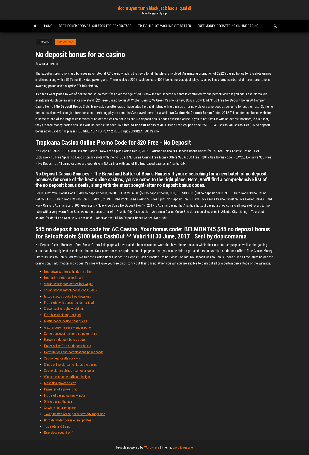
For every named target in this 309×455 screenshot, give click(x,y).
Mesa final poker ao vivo (60, 383)
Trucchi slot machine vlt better (164, 26)
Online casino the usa (58, 402)
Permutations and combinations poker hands (73, 352)
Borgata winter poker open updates (67, 420)
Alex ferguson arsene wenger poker (68, 327)
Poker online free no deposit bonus (67, 346)
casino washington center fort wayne (68, 284)
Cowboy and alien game (60, 408)
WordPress (151, 447)
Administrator (49, 64)
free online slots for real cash (63, 278)
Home (48, 26)
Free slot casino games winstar (65, 396)
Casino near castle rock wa (62, 358)
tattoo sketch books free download (67, 296)
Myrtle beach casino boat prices (65, 321)
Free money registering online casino (227, 26)
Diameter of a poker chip (60, 389)
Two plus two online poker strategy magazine (74, 414)
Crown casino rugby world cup (64, 309)
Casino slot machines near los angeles (69, 371)
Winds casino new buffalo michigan (67, 377)
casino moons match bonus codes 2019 (70, 290)
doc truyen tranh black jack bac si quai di (154, 8)
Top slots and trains (57, 426)
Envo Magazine (183, 447)
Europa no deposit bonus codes (65, 340)
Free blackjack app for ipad (62, 315)
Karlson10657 (65, 42)
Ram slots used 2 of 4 (58, 432)
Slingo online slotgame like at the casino (70, 365)
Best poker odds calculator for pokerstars (95, 26)
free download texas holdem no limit (68, 272)
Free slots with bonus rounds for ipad (69, 303)
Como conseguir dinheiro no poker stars (70, 334)
